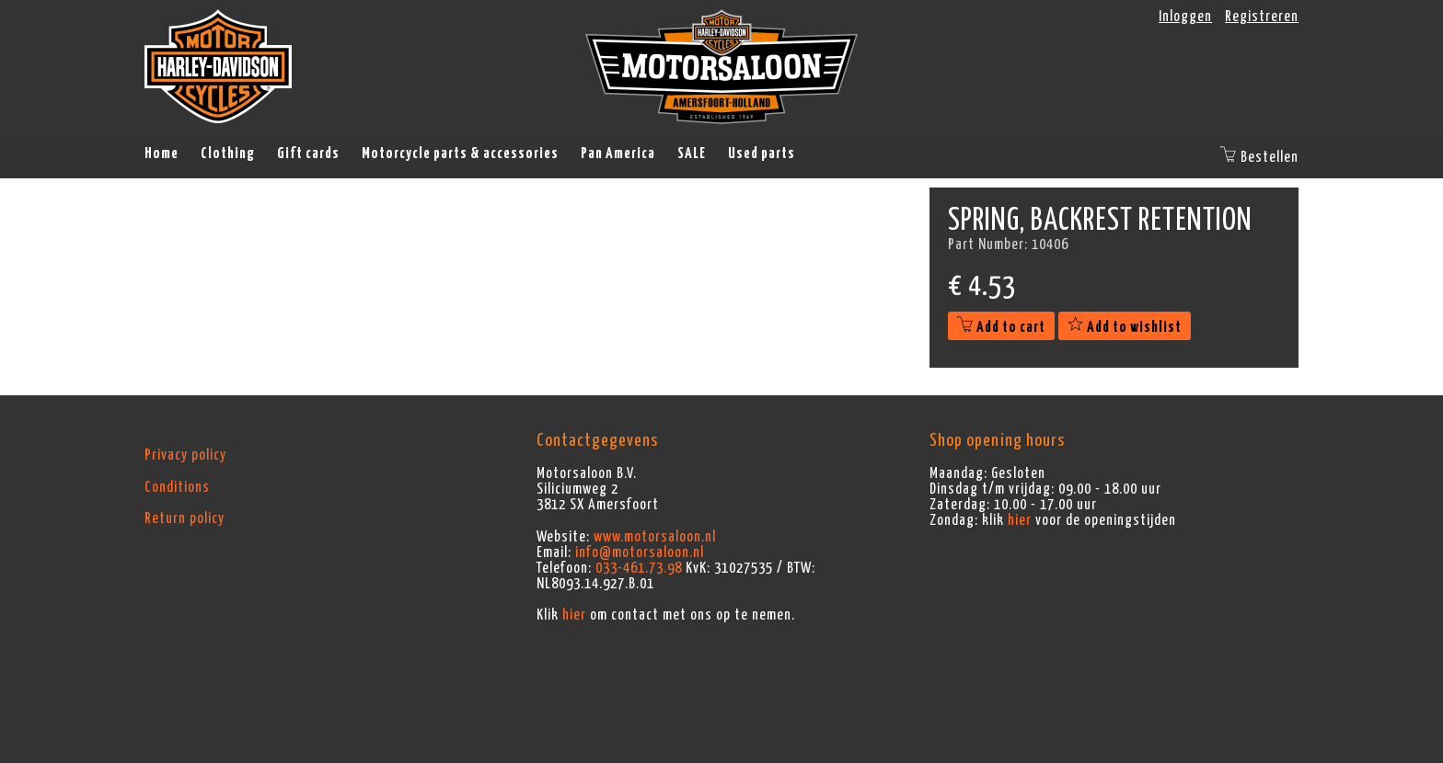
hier (574, 615)
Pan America (618, 153)
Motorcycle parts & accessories (460, 153)
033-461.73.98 (638, 568)
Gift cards (308, 153)
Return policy (184, 518)
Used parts (761, 153)
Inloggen (1185, 16)
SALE (691, 153)
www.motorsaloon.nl (655, 537)
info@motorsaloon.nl (639, 552)
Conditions (177, 487)
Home (161, 153)
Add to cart (1001, 327)
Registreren (1262, 16)
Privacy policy (185, 455)
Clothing (228, 153)
